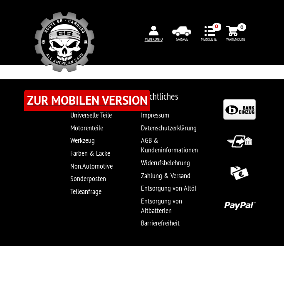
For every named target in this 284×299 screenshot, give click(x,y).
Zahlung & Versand (165, 175)
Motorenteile (86, 127)
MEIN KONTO (154, 39)
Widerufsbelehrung (165, 162)
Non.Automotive (91, 166)
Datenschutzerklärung (169, 127)
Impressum (155, 115)
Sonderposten (88, 178)
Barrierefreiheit (160, 223)
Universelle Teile (91, 115)
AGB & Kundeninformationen (169, 144)
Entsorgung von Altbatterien (161, 205)
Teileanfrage (85, 191)
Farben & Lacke (90, 153)
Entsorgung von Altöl (168, 188)
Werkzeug (82, 140)
